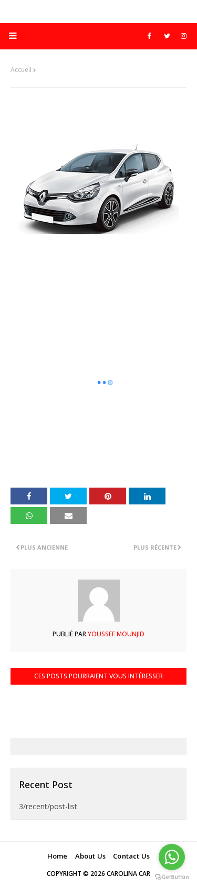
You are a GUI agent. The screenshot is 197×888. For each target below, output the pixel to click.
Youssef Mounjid (115, 633)
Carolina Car (128, 873)
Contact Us (131, 856)
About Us (90, 856)
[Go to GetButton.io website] (172, 877)
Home (57, 856)
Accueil (21, 69)
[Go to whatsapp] (172, 857)
